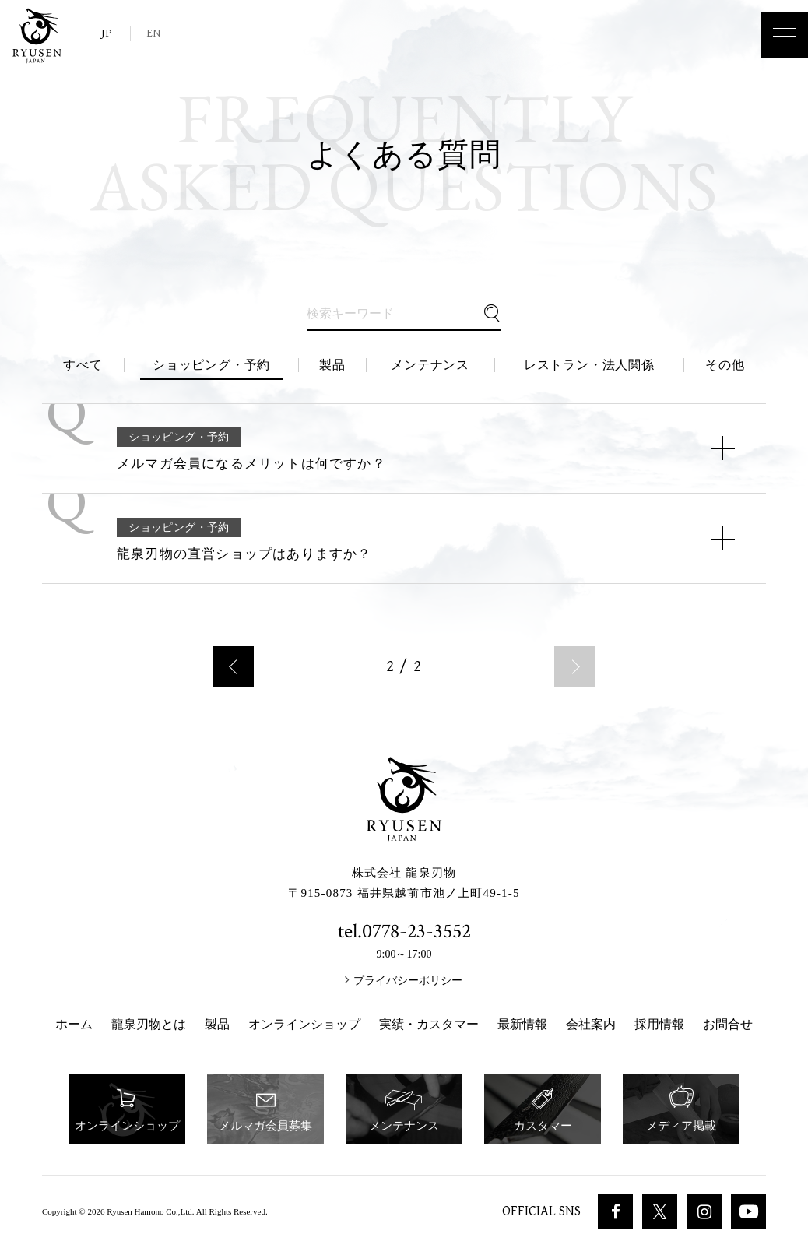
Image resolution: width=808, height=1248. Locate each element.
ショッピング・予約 (211, 364)
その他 (724, 364)
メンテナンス (430, 364)
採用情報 (659, 1024)
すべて (82, 364)
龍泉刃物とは (148, 1024)
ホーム (74, 1024)
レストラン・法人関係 (589, 364)
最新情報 (522, 1024)
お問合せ (728, 1024)
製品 (332, 364)
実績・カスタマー (429, 1024)
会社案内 (591, 1024)
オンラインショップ (304, 1024)
